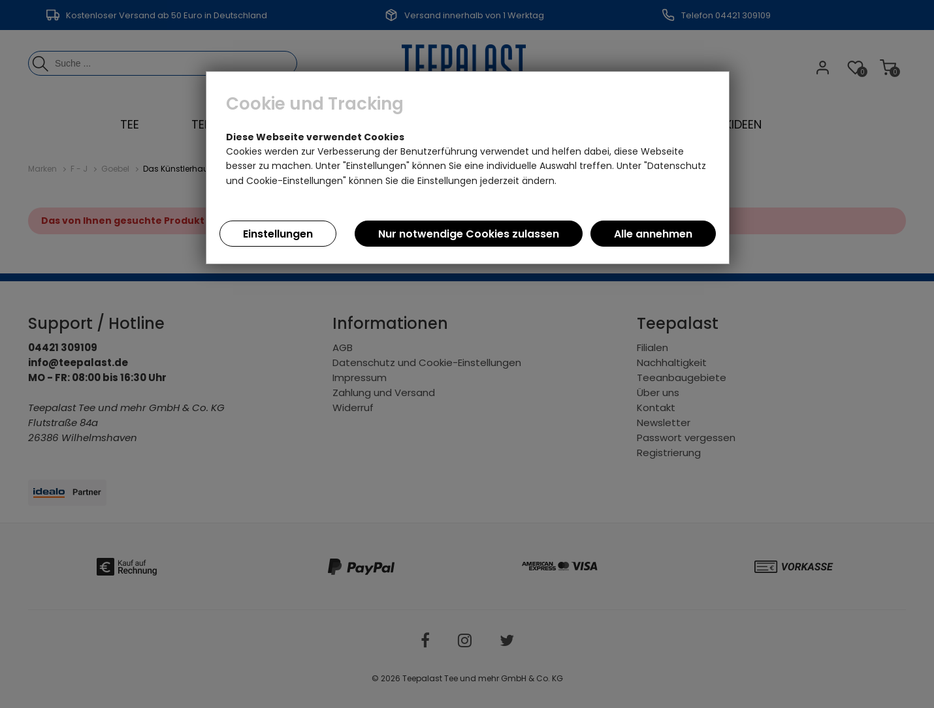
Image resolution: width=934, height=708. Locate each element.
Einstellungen (278, 233)
